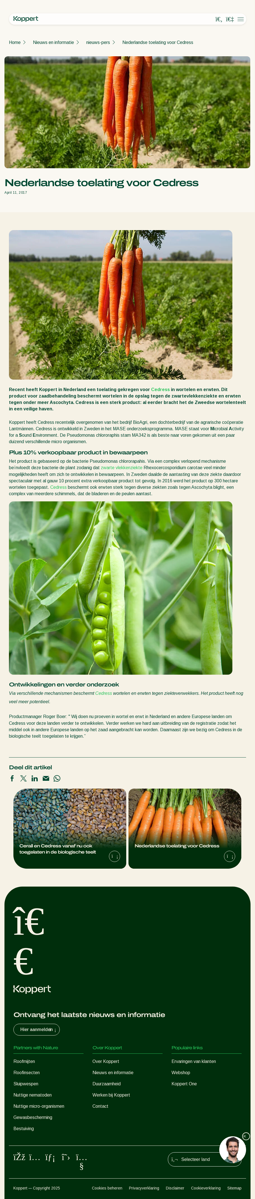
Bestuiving (23, 1128)
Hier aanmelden (38, 1029)
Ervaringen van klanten (193, 1061)
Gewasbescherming (32, 1117)
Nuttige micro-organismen (38, 1106)
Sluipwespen (25, 1083)
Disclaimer (175, 1188)
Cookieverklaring (206, 1188)
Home (15, 42)
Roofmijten (24, 1061)
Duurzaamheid (106, 1083)
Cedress (160, 389)
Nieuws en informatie (53, 42)
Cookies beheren (107, 1188)
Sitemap (234, 1188)
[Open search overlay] (219, 19)
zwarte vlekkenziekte (121, 467)
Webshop (180, 1072)
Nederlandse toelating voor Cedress (157, 42)
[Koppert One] (230, 19)
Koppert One (184, 1083)
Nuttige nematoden (32, 1095)
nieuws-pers (98, 42)
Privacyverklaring (144, 1188)
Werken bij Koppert (111, 1095)
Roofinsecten (26, 1072)
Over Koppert (105, 1061)
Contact (100, 1106)
